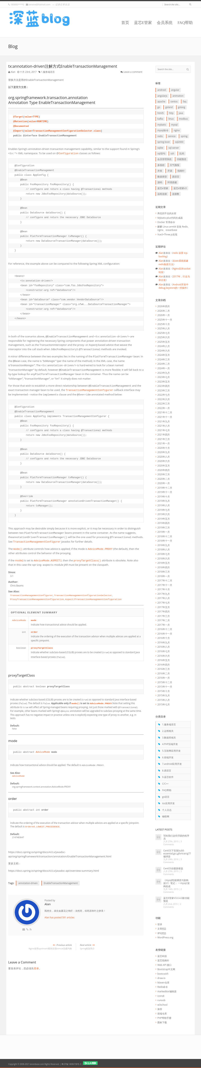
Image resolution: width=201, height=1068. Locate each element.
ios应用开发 (168, 803)
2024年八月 (163, 346)
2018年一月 (163, 576)
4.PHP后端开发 (170, 744)
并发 (159, 170)
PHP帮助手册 (164, 1017)
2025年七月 (163, 332)
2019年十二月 (164, 487)
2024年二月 (163, 363)
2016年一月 (163, 677)
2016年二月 (163, 673)
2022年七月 (163, 394)
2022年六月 (163, 399)
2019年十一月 (164, 491)
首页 (125, 23)
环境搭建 (172, 182)
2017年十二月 (164, 580)
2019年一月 (163, 531)
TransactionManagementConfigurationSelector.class (67, 131)
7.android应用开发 (172, 763)
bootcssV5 (162, 973)
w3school (162, 1004)
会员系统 (165, 23)
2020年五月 (163, 465)
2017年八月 (163, 598)
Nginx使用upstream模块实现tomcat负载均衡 (40, 946)
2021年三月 (163, 439)
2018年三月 (163, 571)
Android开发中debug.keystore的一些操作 (173, 286)
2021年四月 (163, 434)
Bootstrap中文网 (166, 969)
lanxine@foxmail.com (39, 4)
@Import (18, 131)
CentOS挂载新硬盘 (173, 868)
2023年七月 (163, 377)
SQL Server (173, 147)
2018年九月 (163, 545)
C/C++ (165, 783)
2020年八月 (163, 456)
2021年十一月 (164, 416)
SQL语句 (161, 153)
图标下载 (162, 1022)
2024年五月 (163, 354)
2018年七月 (163, 553)
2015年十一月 (164, 686)
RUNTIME (42, 121)
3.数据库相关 (169, 737)
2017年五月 (163, 607)
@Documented (21, 126)
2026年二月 (163, 310)
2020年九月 (163, 452)
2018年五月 (163, 562)
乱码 (181, 153)
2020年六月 (163, 461)
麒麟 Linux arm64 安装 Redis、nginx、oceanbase (173, 228)
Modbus (183, 118)
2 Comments (172, 873)
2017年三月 (163, 615)
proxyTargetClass (42, 648)
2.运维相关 (168, 730)
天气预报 (174, 165)
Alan (13, 71)
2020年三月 (163, 474)
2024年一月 (163, 368)
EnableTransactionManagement (61, 883)
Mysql (174, 124)
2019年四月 (163, 522)
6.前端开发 (168, 757)
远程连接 (162, 193)
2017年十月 (163, 589)
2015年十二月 (164, 682)
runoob (161, 1000)
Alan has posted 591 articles (59, 917)
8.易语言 (166, 770)
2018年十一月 (164, 540)
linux (171, 118)
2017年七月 (163, 602)
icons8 (160, 995)
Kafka (160, 118)
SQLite (160, 147)
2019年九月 (163, 500)
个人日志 (167, 809)
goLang (181, 107)
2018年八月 (163, 549)
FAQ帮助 (185, 23)
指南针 (181, 170)
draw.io (161, 978)
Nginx (177, 130)
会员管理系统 (164, 159)
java (181, 113)
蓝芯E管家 (143, 23)
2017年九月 (163, 593)
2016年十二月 (164, 629)
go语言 (165, 796)
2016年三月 (163, 668)
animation (178, 95)
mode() (19, 560)
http (171, 113)
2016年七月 (163, 651)
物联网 (165, 816)
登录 (36, 968)
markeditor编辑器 (166, 991)
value (28, 117)
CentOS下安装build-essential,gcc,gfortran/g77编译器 (177, 853)
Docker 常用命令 (166, 222)
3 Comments (172, 843)
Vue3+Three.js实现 (167, 234)
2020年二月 (163, 478)
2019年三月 (163, 527)
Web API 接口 (164, 964)
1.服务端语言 (48, 71)
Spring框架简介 (112, 946)
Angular (175, 89)
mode (33, 620)
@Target (18, 117)
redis (160, 136)
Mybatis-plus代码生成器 (170, 217)
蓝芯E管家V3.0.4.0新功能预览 (176, 899)
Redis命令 (162, 986)
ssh (172, 153)
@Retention (20, 121)
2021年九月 (163, 421)
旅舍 (159, 1009)
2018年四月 (163, 567)
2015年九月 (163, 695)
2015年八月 (163, 699)
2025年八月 (163, 328)
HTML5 (160, 113)
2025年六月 (163, 337)
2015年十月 (163, 691)
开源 (169, 170)
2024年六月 (163, 350)
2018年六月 (163, 558)
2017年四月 (163, 611)
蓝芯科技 (162, 956)
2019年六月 (163, 514)
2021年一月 (163, 443)
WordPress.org (165, 937)
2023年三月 (163, 390)
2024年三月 (163, 359)
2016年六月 (163, 655)
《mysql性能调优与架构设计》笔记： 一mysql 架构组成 (176, 883)
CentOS (174, 101)
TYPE (36, 117)
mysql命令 (162, 130)
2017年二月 (163, 620)
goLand (169, 107)
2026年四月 (163, 306)
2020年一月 (163, 483)
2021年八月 (163, 425)
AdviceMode (19, 620)
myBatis (161, 124)
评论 (161, 933)
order (34, 632)
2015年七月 (163, 704)
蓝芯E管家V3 (180, 188)
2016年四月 (163, 664)
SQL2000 (179, 141)
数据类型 (162, 176)
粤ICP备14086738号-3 (71, 1064)
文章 (161, 928)
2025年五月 (163, 341)
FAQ (184, 101)
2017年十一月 (164, 584)
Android (161, 89)
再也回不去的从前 (166, 213)
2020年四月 (163, 470)
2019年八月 (163, 505)
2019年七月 (163, 509)
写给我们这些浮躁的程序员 (176, 837)
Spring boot (163, 141)
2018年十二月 (164, 536)
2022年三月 (163, 403)
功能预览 (181, 159)
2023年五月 (163, 381)
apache (161, 101)
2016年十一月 (164, 633)
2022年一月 (163, 408)
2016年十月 (163, 637)
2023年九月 (163, 372)
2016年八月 (163, 646)
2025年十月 (163, 324)
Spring (184, 136)
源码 (159, 182)
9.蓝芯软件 (168, 776)
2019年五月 (163, 518)
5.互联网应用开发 (171, 750)
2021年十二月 (164, 412)
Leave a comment (132, 71)
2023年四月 (163, 385)
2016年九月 (163, 642)
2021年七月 (163, 430)
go (158, 107)
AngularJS (162, 95)
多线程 (160, 165)
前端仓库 (162, 1013)
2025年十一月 (164, 319)
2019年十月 (163, 496)
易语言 (175, 176)
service (171, 136)
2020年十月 (163, 447)
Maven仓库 (163, 982)
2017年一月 (163, 624)
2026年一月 (163, 315)
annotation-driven (27, 883)
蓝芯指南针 (163, 960)
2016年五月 (163, 660)
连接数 (175, 193)
